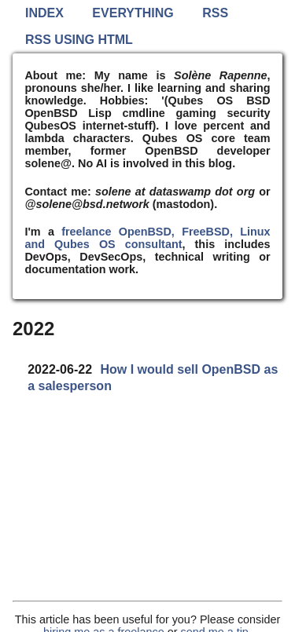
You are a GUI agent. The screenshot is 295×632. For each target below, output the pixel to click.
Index (44, 13)
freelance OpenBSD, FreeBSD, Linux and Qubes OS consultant (147, 237)
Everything (132, 13)
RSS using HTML (79, 39)
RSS (215, 13)
